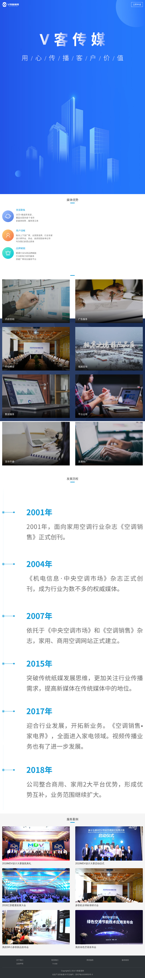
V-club (54, 964)
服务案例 (125, 960)
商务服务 (90, 960)
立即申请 (137, 4)
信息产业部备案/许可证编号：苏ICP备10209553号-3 (72, 974)
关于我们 (19, 960)
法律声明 (19, 964)
